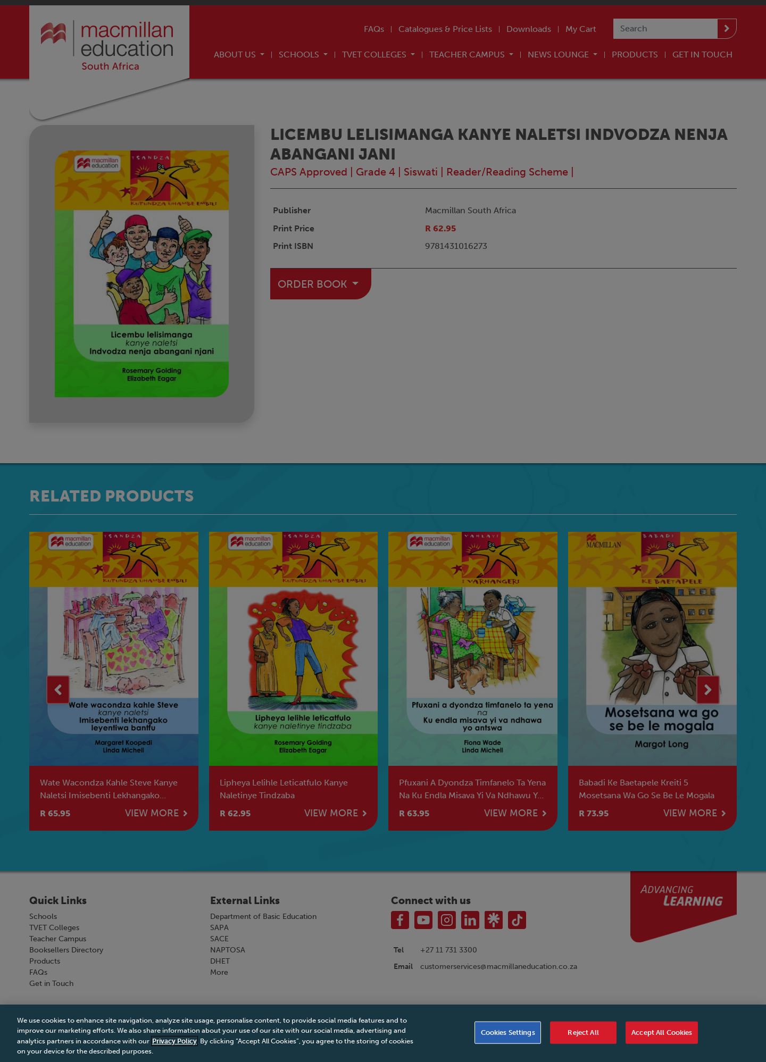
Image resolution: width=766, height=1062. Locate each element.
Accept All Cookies (661, 1037)
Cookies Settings (508, 1037)
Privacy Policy (174, 1046)
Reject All (583, 1037)
